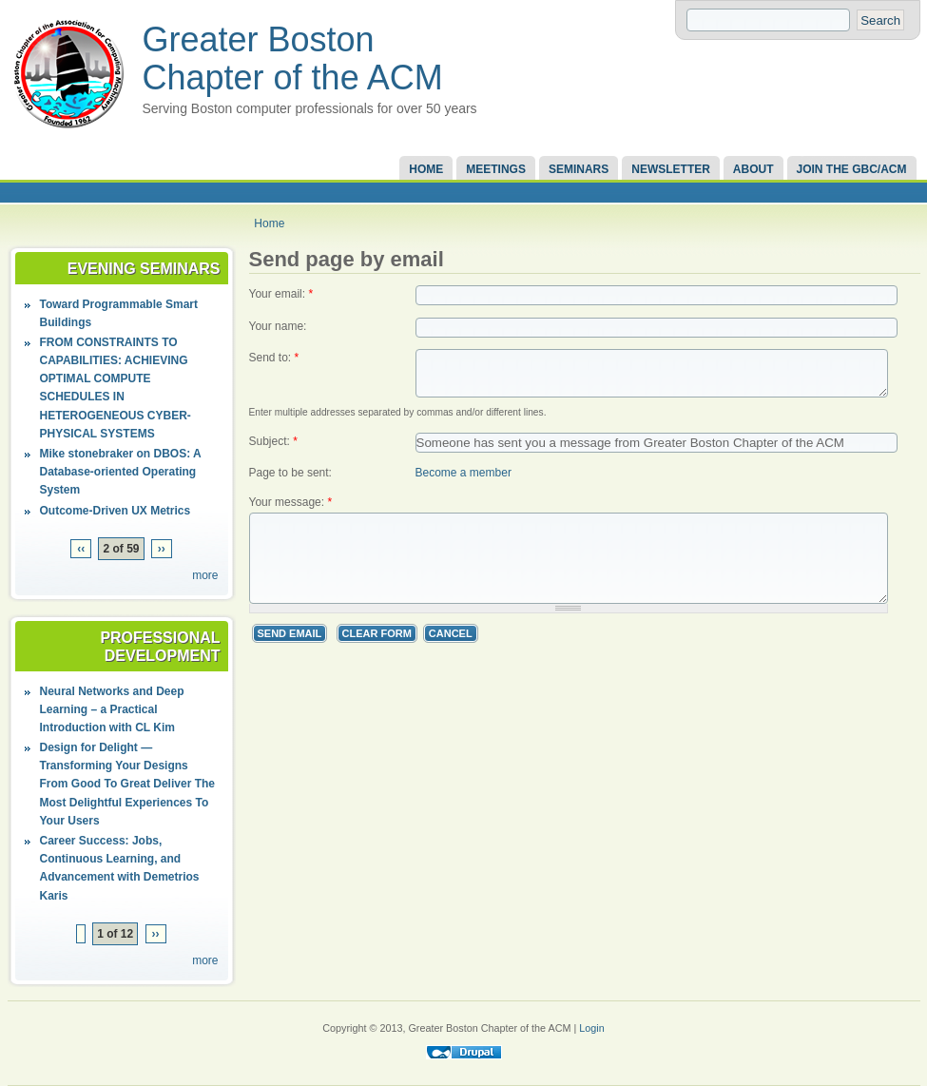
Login (591, 1028)
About (753, 169)
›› (161, 548)
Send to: (274, 357)
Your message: (291, 529)
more (205, 575)
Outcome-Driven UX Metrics (115, 510)
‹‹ (81, 548)
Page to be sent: (290, 499)
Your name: (278, 326)
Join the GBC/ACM (852, 169)
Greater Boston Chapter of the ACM (293, 58)
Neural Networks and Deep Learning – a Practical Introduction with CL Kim (112, 709)
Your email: (281, 294)
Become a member (463, 499)
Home (426, 169)
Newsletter (670, 169)
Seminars (578, 169)
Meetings (496, 169)
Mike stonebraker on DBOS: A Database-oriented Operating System (121, 471)
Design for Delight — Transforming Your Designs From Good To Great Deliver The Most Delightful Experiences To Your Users (127, 784)
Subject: (273, 468)
